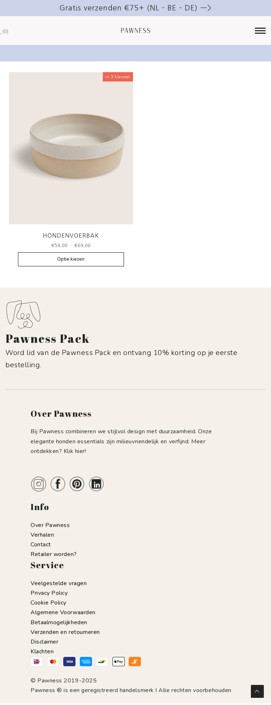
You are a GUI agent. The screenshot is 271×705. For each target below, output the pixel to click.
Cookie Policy (48, 603)
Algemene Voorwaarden (63, 612)
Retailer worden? (54, 554)
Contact (41, 544)
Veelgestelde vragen (59, 583)
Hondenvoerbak (71, 235)
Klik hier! (75, 451)
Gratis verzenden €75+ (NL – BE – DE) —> (135, 7)
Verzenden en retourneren (65, 632)
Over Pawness (50, 525)
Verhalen (42, 535)
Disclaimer (44, 642)
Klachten (42, 651)
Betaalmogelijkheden (59, 622)
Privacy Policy (49, 593)
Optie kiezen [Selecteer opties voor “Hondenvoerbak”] (70, 259)
